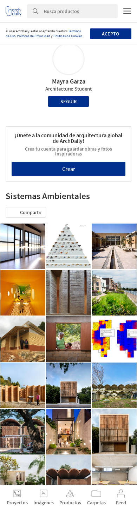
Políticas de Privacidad (33, 36)
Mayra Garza (68, 81)
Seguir (68, 101)
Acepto (110, 34)
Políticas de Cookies (67, 36)
